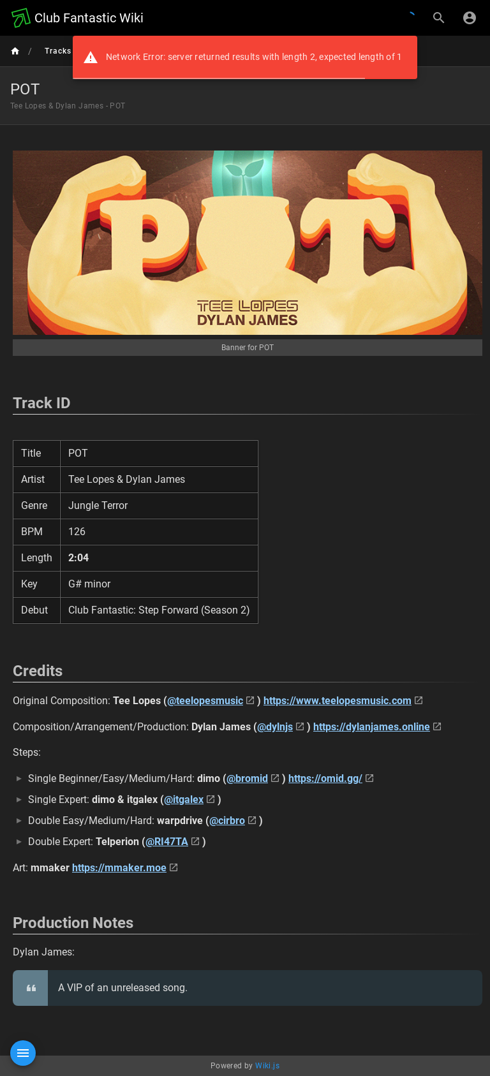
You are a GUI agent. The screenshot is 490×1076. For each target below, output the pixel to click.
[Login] (469, 18)
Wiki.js (267, 1065)
